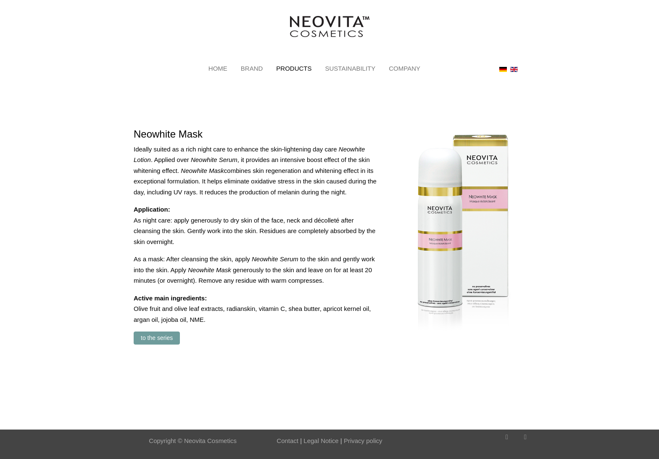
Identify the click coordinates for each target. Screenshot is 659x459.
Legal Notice (320, 440)
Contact (287, 440)
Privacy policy (363, 440)
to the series (157, 337)
